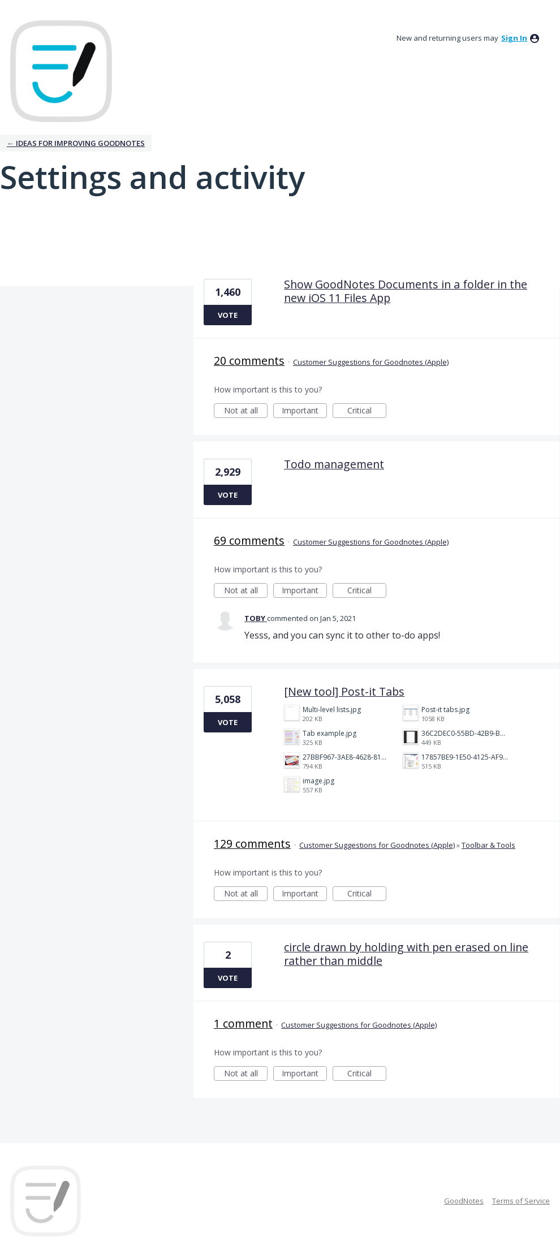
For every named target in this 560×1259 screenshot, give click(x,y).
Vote (228, 315)
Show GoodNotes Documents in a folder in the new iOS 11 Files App (405, 291)
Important (304, 411)
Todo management (334, 464)
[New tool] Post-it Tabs (344, 691)
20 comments (249, 360)
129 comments (252, 843)
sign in (514, 38)
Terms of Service (521, 1201)
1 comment (243, 1023)
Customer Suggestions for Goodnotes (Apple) (371, 362)
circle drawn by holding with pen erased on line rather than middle (406, 953)
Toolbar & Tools (488, 845)
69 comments (249, 540)
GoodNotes (464, 1201)
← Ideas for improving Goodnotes (76, 143)
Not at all (246, 411)
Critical (366, 411)
